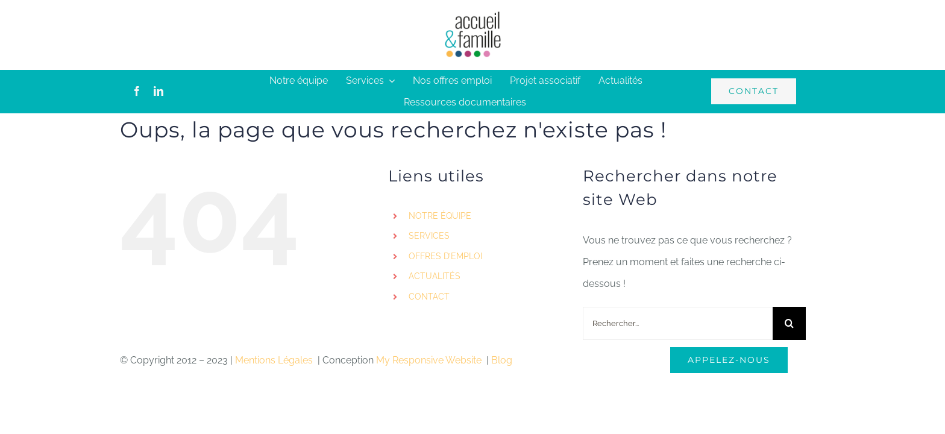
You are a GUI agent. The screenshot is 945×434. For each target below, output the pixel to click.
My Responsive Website (430, 360)
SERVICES (429, 236)
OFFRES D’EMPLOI (445, 256)
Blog (501, 360)
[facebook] (137, 91)
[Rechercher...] (678, 323)
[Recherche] (789, 323)
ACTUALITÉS (434, 276)
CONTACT (429, 296)
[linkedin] (158, 91)
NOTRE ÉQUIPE (440, 216)
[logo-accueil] (472, 14)
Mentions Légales (275, 360)
